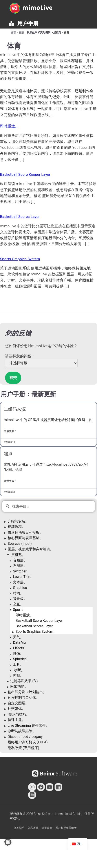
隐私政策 (33, 827)
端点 (8, 453)
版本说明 (19, 827)
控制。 (18, 675)
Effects (18, 648)
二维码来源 (15, 409)
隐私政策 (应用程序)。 (25, 748)
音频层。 (20, 560)
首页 (13, 32)
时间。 (18, 593)
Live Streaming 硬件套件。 (28, 725)
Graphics (20, 588)
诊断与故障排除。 (22, 731)
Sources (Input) (20, 544)
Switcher (20, 571)
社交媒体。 (16, 709)
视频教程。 (16, 527)
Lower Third (22, 577)
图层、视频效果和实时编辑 (35, 32)
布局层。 (20, 566)
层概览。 (17, 555)
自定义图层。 (18, 703)
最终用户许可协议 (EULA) (28, 742)
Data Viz (19, 642)
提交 (13, 377)
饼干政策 (47, 827)
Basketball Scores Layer (34, 626)
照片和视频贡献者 (66, 827)
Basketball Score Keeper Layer (39, 621)
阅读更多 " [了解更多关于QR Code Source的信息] (10, 431)
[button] (8, 842)
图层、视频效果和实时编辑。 (30, 549)
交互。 (18, 604)
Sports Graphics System (34, 631)
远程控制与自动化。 (23, 697)
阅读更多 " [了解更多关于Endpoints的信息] (10, 480)
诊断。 (18, 670)
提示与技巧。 (19, 714)
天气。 (18, 637)
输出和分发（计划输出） (27, 692)
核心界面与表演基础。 (25, 538)
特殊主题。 (16, 720)
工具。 (18, 664)
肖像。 (18, 653)
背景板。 (20, 599)
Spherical (20, 659)
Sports (18, 610)
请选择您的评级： (20, 356)
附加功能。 (19, 686)
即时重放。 (24, 615)
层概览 (57, 32)
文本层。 (20, 582)
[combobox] (48, 506)
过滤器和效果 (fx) (24, 681)
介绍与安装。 (18, 521)
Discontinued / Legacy (25, 737)
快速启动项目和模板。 (25, 532)
